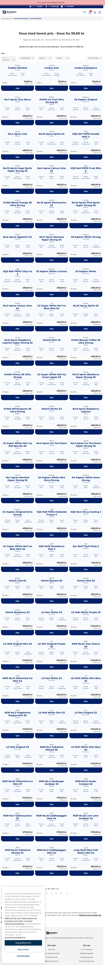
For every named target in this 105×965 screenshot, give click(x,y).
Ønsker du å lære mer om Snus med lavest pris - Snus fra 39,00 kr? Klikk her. (51, 47)
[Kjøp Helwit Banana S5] (51, 601)
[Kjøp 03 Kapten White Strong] (85, 260)
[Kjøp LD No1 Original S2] (85, 735)
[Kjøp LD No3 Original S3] (17, 770)
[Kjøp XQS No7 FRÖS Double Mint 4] (85, 157)
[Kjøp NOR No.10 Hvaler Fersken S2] (85, 804)
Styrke (12, 73)
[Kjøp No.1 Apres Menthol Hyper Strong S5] (17, 500)
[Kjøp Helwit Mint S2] (51, 363)
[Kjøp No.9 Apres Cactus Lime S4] (17, 328)
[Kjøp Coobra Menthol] (17, 88)
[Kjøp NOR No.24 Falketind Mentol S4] (17, 873)
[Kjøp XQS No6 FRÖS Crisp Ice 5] (17, 294)
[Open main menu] (99, 12)
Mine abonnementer (51, 953)
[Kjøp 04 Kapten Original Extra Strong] (17, 535)
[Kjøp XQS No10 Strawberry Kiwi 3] (51, 569)
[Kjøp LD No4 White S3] (51, 632)
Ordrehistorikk (51, 957)
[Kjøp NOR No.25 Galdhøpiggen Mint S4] (51, 838)
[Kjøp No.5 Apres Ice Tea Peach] (51, 466)
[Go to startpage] (10, 12)
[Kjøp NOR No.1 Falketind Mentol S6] (51, 770)
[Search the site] (84, 12)
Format (7, 108)
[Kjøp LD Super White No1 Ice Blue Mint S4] (51, 328)
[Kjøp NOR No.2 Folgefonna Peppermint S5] (17, 735)
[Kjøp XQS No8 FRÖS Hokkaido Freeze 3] (51, 535)
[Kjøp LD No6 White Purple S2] (85, 632)
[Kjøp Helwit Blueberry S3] (17, 632)
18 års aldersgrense (86, 961)
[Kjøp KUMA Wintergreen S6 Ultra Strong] (17, 432)
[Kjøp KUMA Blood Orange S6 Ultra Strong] (17, 225)
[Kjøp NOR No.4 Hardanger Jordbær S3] (51, 804)
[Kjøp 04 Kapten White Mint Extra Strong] (51, 500)
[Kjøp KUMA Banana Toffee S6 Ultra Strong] (85, 363)
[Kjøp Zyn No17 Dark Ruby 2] (85, 569)
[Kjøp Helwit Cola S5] (17, 601)
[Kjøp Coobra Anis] (51, 88)
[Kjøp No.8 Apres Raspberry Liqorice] (85, 432)
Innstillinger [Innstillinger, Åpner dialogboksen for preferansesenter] (23, 956)
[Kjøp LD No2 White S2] (51, 701)
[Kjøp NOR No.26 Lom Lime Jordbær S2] (85, 838)
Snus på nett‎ (7, 18)
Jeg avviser (23, 949)
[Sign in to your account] (89, 12)
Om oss (86, 945)
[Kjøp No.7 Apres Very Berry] (17, 122)
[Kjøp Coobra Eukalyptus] (85, 88)
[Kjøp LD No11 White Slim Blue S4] (85, 770)
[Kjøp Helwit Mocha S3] (51, 432)
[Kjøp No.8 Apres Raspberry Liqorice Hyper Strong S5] (17, 363)
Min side (52, 945)
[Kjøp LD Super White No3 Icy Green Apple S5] (51, 397)
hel (80, 915)
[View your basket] (94, 12)
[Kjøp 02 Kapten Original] (85, 122)
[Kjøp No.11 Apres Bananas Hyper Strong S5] (51, 260)
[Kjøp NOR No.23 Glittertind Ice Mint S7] (17, 804)
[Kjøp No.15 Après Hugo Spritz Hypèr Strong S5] (17, 191)
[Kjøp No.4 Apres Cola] (17, 157)
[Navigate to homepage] (51, 932)
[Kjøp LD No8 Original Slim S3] (17, 667)
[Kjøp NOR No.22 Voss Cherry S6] (85, 667)
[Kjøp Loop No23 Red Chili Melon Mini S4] (85, 873)
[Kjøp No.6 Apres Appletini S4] (17, 260)
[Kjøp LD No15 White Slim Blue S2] (85, 701)
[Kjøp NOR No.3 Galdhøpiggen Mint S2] (51, 873)
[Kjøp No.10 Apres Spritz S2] (85, 328)
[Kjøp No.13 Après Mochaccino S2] (51, 225)
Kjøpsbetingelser (86, 953)
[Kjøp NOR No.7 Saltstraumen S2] (17, 838)
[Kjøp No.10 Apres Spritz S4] (51, 157)
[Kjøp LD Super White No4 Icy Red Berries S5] (17, 466)
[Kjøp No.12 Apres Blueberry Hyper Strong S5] (85, 397)
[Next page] (67, 893)
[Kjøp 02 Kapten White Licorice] (51, 294)
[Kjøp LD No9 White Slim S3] (51, 735)
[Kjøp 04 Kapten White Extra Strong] (85, 500)
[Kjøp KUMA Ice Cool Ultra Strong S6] (51, 122)
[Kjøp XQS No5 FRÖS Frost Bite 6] (85, 191)
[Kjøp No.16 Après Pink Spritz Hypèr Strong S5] (85, 225)
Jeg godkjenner (23, 943)
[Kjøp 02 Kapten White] (85, 294)
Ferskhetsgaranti (86, 957)
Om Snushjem (86, 949)
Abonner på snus (51, 961)
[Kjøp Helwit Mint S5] (85, 601)
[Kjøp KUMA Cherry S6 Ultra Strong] (17, 397)
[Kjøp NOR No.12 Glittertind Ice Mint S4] (17, 701)
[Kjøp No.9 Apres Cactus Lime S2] (51, 191)
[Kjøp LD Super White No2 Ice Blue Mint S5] (17, 569)
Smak (23, 73)
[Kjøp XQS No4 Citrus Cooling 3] (85, 535)
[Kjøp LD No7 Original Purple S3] (51, 667)
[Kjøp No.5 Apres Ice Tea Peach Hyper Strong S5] (85, 466)
